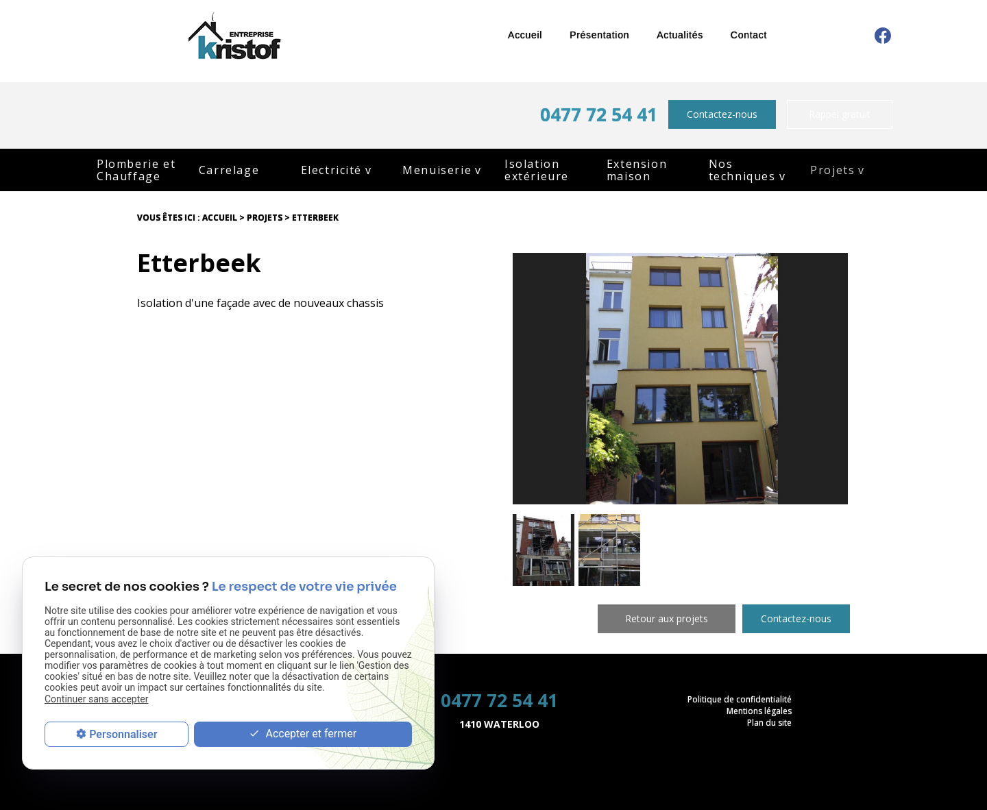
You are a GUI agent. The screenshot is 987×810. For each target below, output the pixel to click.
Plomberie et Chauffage (136, 170)
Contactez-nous (722, 114)
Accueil (525, 34)
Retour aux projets (666, 618)
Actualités (680, 34)
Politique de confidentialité (739, 699)
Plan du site (769, 722)
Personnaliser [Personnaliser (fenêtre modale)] (123, 734)
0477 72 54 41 (598, 114)
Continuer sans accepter (96, 699)
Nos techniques (742, 170)
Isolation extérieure (536, 170)
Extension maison (637, 170)
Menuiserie (437, 169)
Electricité (332, 169)
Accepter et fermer (302, 734)
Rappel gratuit (839, 114)
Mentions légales (759, 711)
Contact (749, 34)
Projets (832, 169)
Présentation (599, 34)
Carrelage (229, 169)
